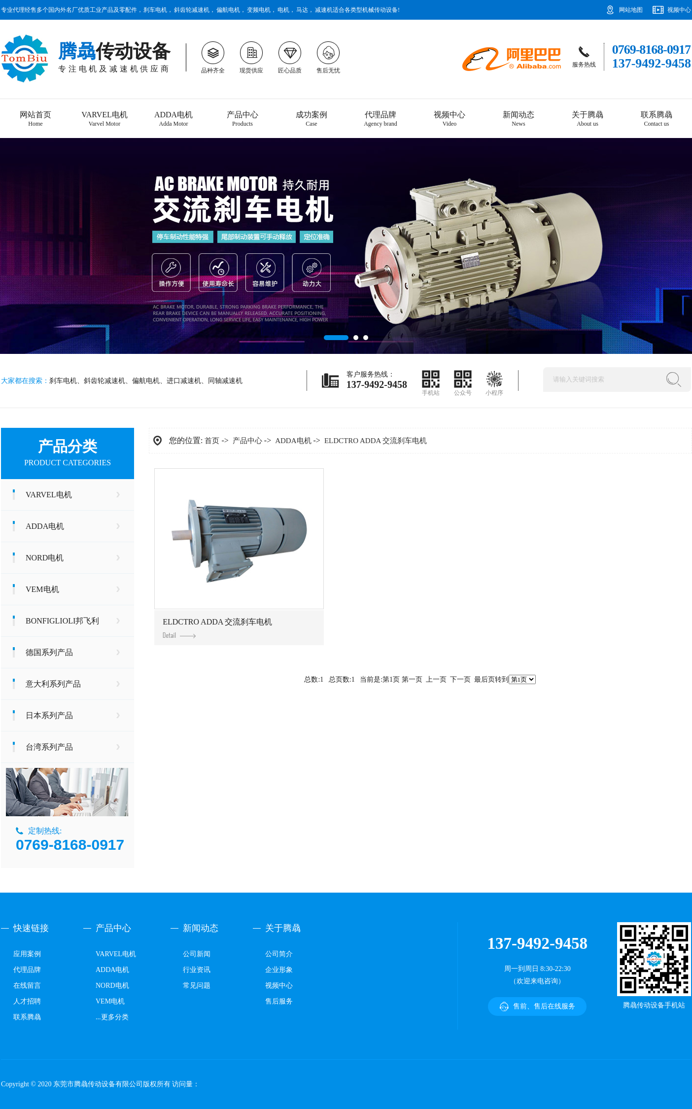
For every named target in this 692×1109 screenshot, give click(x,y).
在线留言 (27, 985)
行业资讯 (196, 969)
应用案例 (27, 954)
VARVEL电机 (104, 119)
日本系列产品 (49, 715)
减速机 (324, 9)
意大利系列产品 (53, 684)
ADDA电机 (173, 119)
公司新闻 (196, 954)
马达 (302, 9)
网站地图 (631, 9)
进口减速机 (184, 380)
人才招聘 (27, 1001)
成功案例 (311, 119)
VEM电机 (42, 589)
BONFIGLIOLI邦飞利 (62, 621)
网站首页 (35, 119)
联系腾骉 (656, 119)
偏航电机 (228, 9)
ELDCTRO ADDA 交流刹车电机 (375, 441)
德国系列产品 (49, 652)
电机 (283, 9)
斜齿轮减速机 (191, 9)
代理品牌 (380, 119)
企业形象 (279, 969)
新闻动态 (518, 119)
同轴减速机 (225, 380)
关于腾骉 (587, 119)
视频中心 (679, 9)
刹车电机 (155, 9)
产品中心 (242, 119)
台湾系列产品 (49, 747)
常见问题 (196, 985)
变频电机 (259, 9)
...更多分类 (112, 1017)
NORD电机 (45, 558)
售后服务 (279, 1001)
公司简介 (279, 954)
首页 (212, 441)
